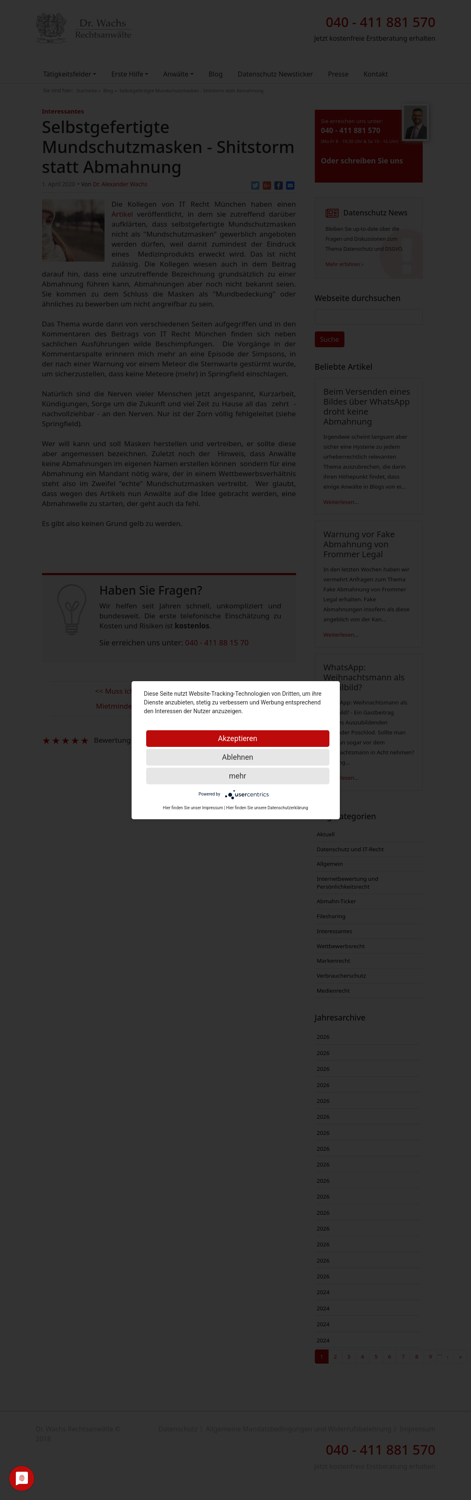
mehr (237, 775)
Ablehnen (237, 757)
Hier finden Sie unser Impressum (193, 808)
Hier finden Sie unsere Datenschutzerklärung (267, 808)
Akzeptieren (237, 738)
